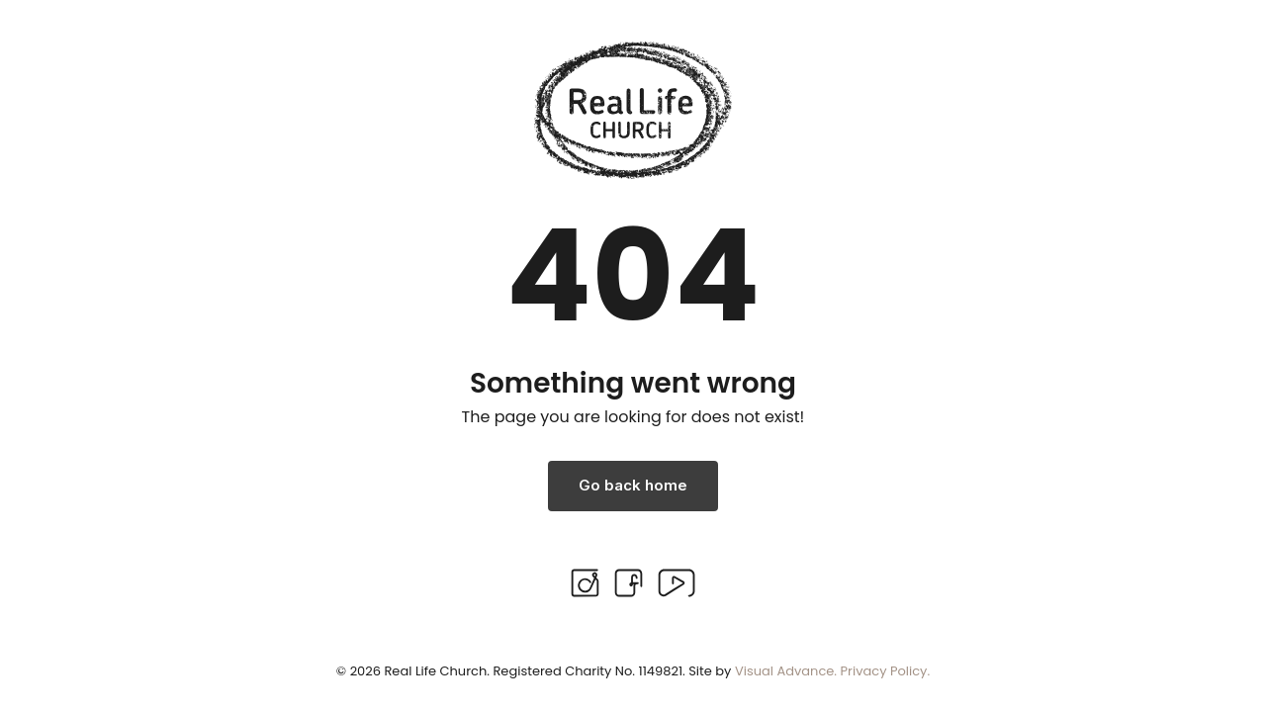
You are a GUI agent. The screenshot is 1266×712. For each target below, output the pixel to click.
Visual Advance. (786, 671)
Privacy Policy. (886, 671)
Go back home (633, 485)
